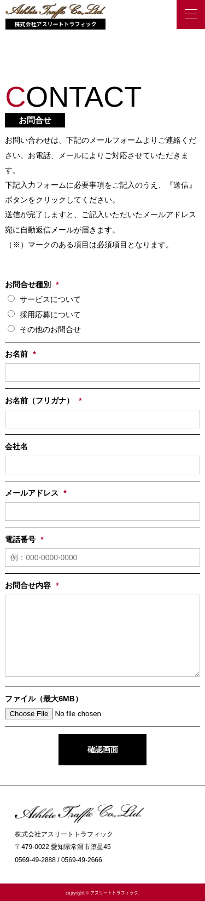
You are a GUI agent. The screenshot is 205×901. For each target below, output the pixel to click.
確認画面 (102, 749)
